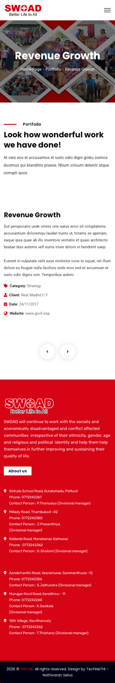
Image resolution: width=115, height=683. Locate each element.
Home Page (31, 69)
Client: (14, 295)
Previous (47, 351)
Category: (18, 286)
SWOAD (27, 669)
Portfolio (53, 69)
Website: (17, 313)
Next (67, 351)
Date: (13, 304)
